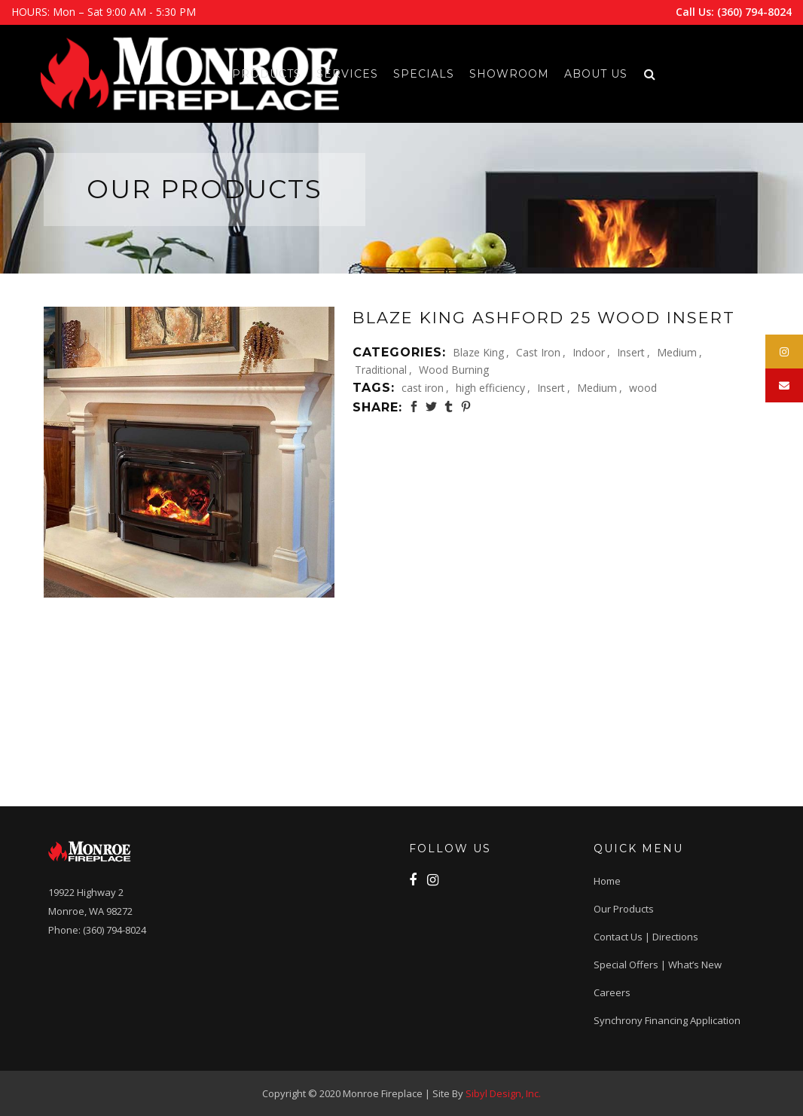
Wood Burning (454, 369)
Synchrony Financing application (667, 1020)
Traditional (381, 369)
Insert (631, 352)
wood (643, 388)
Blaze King (478, 352)
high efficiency (490, 388)
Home (607, 881)
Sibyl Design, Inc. (503, 1093)
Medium (677, 352)
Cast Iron (538, 352)
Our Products (624, 909)
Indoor (588, 352)
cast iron (423, 388)
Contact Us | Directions (646, 936)
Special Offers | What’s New (658, 964)
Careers (612, 992)
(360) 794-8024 (754, 12)
